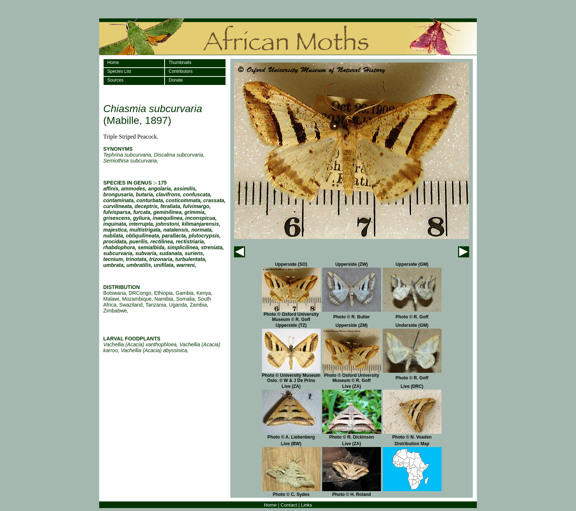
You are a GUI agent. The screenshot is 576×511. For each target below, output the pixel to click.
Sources (115, 80)
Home (113, 62)
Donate (176, 80)
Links (306, 505)
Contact (289, 505)
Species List (119, 71)
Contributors (180, 71)
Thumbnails (180, 62)
